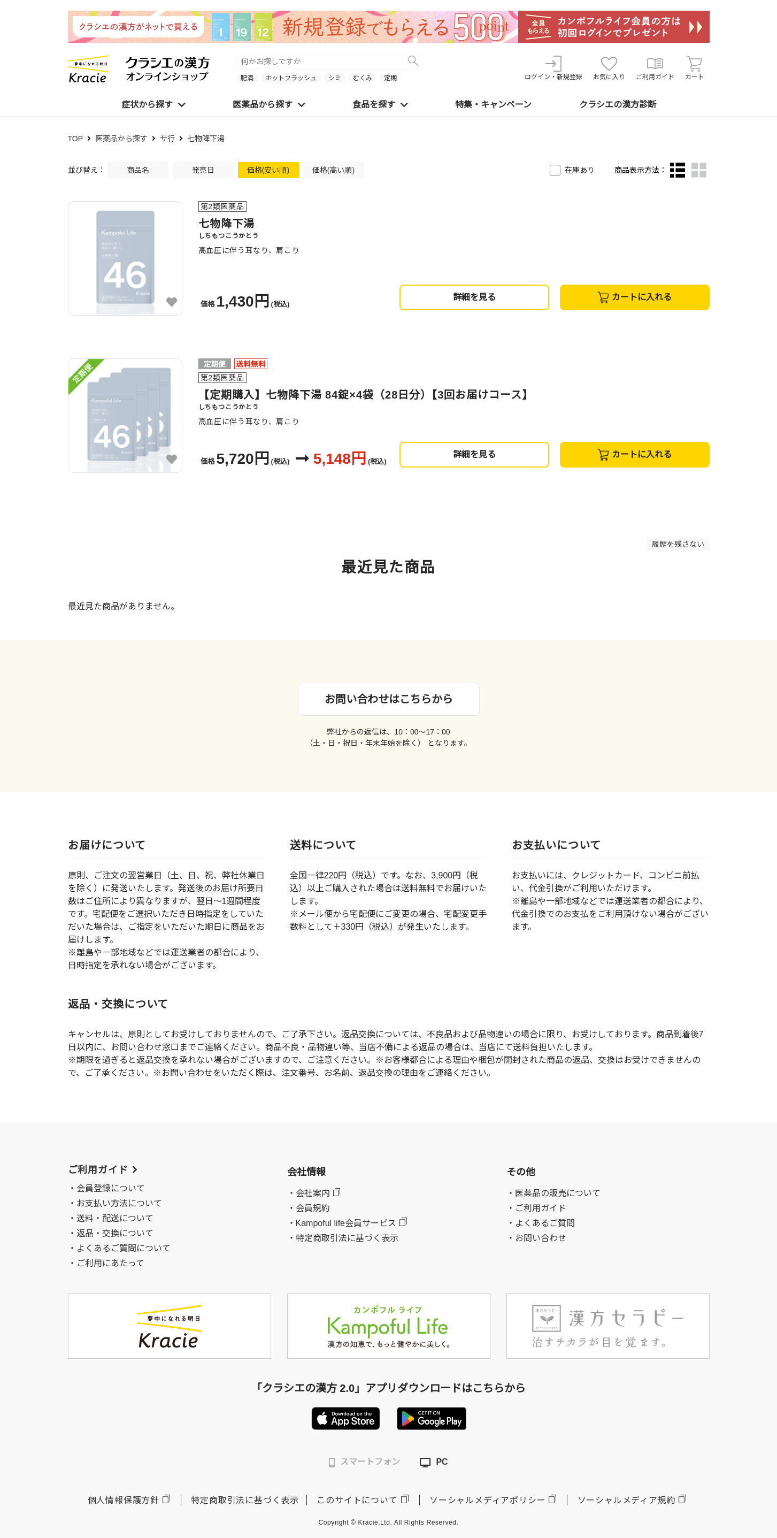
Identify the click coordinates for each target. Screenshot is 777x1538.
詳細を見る (474, 297)
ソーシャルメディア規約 (627, 1500)
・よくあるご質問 (540, 1223)
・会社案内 (308, 1193)
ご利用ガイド (655, 68)
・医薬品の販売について (553, 1193)
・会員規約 (308, 1208)
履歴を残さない (678, 544)
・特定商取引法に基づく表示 (342, 1238)
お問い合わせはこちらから (389, 699)
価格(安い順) (268, 170)
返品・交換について (114, 1233)
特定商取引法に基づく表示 (245, 1500)
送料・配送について (114, 1218)
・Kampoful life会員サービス (342, 1223)
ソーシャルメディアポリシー (487, 1500)
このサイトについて (357, 1500)
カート (694, 68)
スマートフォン (364, 1462)
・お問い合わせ (536, 1238)
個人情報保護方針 (123, 1500)
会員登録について (110, 1188)
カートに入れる (634, 297)
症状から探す (153, 104)
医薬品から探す (269, 104)
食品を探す (380, 104)
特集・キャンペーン (493, 104)
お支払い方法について (119, 1203)
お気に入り (609, 68)
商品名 (138, 170)
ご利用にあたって (110, 1263)
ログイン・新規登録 (553, 68)
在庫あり (580, 170)
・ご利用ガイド (536, 1208)
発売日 (203, 170)
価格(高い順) (333, 170)
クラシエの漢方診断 (617, 104)
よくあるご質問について (123, 1248)
